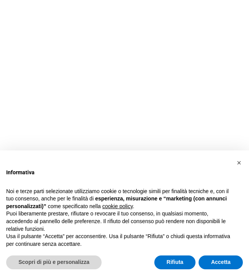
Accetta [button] (221, 262)
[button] (239, 163)
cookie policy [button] (117, 206)
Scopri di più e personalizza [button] (53, 262)
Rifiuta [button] (175, 262)
